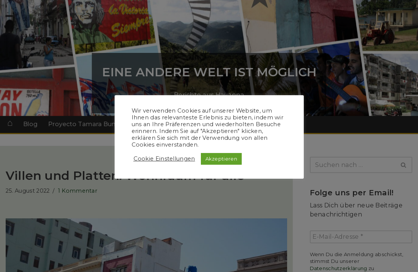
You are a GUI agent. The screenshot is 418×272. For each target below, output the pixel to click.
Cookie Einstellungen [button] (164, 158)
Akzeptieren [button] (221, 159)
